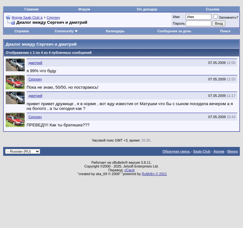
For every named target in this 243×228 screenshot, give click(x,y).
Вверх (232, 151)
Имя (176, 17)
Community (66, 31)
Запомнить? (226, 17)
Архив (219, 151)
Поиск (225, 31)
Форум (84, 9)
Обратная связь (176, 151)
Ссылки (213, 9)
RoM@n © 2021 (154, 174)
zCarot (129, 170)
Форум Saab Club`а (27, 17)
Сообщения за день (174, 31)
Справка (22, 31)
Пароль (179, 23)
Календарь (115, 31)
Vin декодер (147, 9)
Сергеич (53, 17)
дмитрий (35, 63)
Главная (31, 9)
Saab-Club (201, 151)
